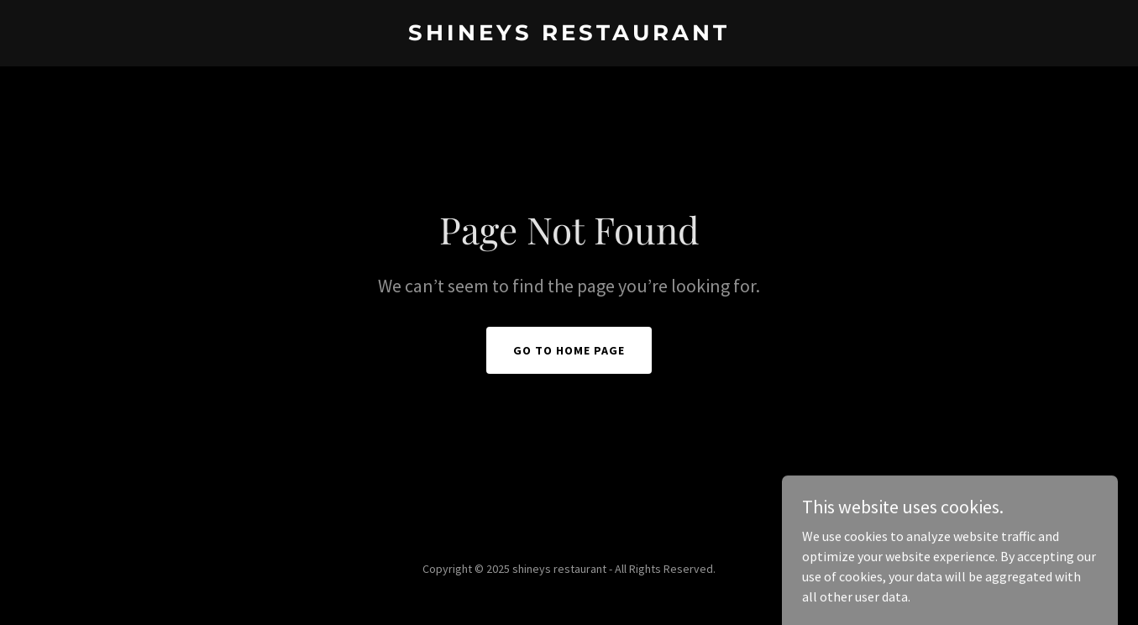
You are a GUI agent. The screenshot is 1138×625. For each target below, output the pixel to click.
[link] (569, 35)
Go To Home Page (569, 350)
